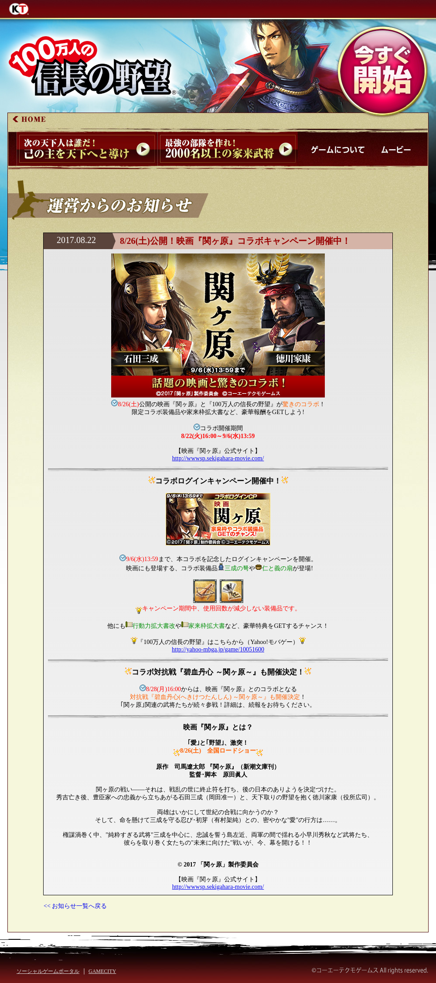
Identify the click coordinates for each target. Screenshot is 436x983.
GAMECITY (102, 971)
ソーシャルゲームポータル (48, 971)
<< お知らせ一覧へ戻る (75, 906)
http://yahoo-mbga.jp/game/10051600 (218, 649)
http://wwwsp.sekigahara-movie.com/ (218, 458)
